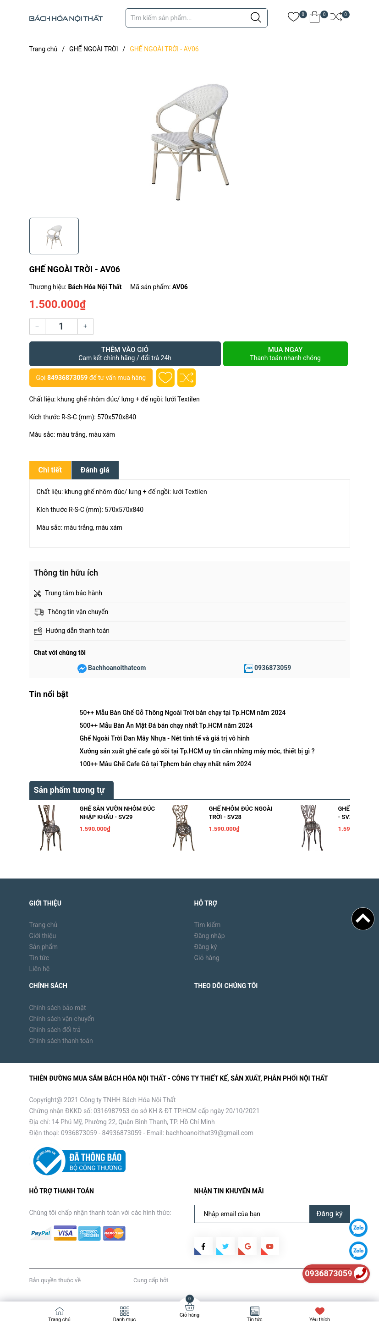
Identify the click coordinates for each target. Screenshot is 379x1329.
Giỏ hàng (207, 957)
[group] (189, 137)
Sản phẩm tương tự (69, 790)
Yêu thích (319, 1320)
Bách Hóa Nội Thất (107, 1280)
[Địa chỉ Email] (272, 1214)
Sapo (176, 1280)
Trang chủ (43, 924)
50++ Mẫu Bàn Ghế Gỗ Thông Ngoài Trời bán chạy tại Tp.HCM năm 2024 (183, 712)
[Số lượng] (61, 327)
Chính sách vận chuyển (62, 1018)
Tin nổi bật (49, 694)
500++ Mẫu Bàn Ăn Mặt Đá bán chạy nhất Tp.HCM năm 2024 (166, 725)
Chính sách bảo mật (57, 1007)
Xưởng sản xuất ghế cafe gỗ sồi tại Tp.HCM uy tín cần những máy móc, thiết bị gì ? (197, 751)
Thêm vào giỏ (125, 354)
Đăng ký (205, 946)
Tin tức (39, 957)
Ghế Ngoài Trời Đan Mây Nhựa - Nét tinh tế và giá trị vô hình (165, 738)
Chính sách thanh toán (61, 1040)
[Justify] (256, 18)
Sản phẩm (43, 946)
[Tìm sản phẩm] (196, 18)
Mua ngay (285, 354)
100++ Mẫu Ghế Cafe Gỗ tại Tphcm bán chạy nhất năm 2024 (166, 764)
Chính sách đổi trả (55, 1029)
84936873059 (67, 377)
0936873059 (272, 667)
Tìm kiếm (207, 924)
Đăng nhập (209, 935)
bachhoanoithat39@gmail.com (210, 1133)
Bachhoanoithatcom (117, 667)
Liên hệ (39, 968)
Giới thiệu (42, 935)
